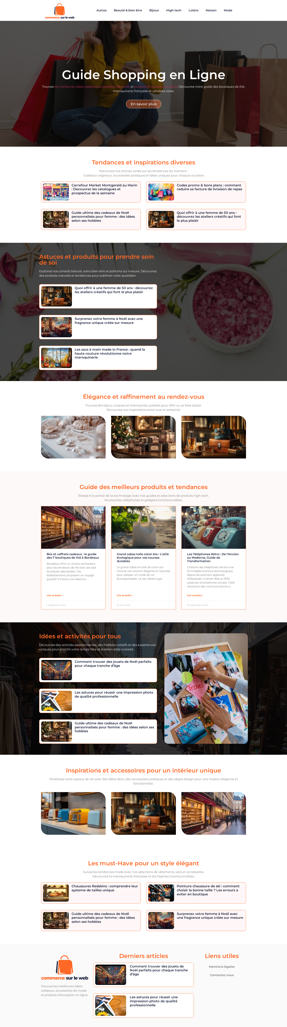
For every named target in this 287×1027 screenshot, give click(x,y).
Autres (101, 10)
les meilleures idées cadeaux (76, 86)
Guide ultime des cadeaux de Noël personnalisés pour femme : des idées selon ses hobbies (103, 217)
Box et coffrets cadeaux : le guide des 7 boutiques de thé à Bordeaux (73, 555)
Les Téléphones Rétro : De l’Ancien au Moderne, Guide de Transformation (213, 557)
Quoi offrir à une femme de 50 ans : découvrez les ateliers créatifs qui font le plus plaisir (209, 217)
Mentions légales (222, 966)
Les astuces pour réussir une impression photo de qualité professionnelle (114, 694)
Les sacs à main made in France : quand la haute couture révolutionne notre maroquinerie (110, 353)
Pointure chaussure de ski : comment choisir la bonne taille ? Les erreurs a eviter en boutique (208, 890)
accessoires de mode (114, 86)
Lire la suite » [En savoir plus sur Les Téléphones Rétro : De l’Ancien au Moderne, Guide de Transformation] (195, 595)
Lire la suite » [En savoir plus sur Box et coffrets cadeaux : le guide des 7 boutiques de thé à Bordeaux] (55, 595)
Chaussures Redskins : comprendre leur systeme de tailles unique (105, 888)
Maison (211, 10)
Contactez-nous (222, 975)
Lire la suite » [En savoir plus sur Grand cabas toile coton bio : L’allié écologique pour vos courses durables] (125, 595)
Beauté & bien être (128, 10)
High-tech (173, 10)
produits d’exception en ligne (155, 86)
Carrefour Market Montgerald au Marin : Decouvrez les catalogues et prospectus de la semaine (104, 189)
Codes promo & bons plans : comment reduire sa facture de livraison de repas (209, 187)
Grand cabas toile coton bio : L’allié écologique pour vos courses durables (143, 557)
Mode (228, 10)
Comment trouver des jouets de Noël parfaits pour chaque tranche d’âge (113, 664)
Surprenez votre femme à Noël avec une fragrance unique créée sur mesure (109, 321)
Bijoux (154, 10)
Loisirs (193, 10)
